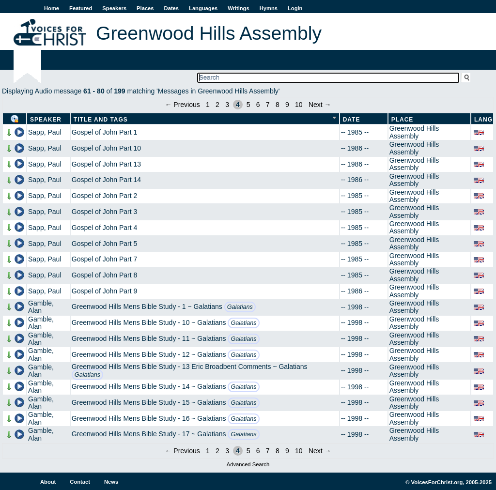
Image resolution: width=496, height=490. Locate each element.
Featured (80, 8)
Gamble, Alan (41, 306)
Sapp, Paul (45, 132)
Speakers (114, 8)
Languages (203, 8)
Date (351, 119)
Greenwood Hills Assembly (414, 131)
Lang (483, 119)
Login (295, 8)
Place (402, 119)
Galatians (240, 307)
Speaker (46, 119)
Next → (320, 104)
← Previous (182, 104)
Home (51, 8)
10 (299, 104)
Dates (171, 8)
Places (145, 8)
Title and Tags (101, 119)
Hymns (269, 8)
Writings (238, 8)
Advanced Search (248, 464)
